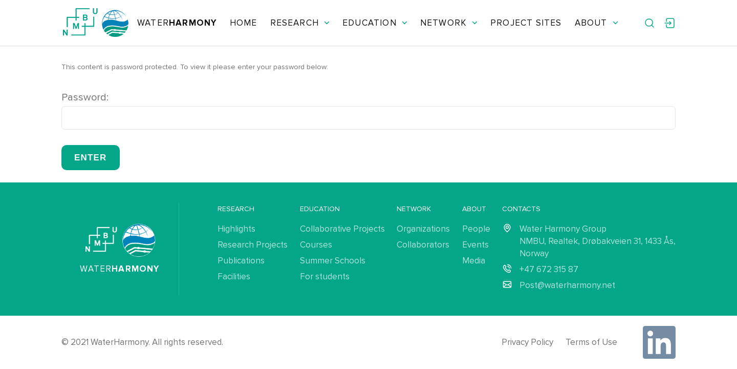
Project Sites (525, 22)
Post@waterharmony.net (567, 285)
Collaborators (423, 244)
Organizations (423, 228)
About (596, 22)
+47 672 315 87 (548, 269)
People (476, 228)
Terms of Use (591, 342)
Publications (241, 260)
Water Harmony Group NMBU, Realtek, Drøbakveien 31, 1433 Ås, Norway (597, 241)
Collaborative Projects (342, 228)
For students (325, 276)
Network (449, 22)
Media (473, 260)
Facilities (234, 276)
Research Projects (253, 244)
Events (475, 244)
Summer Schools (332, 260)
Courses (316, 244)
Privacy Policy (527, 342)
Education (374, 22)
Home (243, 22)
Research (300, 22)
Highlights (236, 228)
